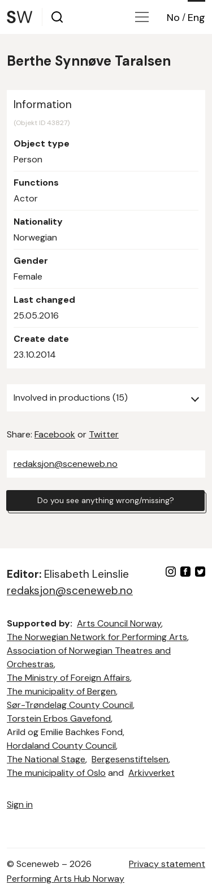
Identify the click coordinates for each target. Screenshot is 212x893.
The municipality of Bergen (61, 691)
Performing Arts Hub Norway (65, 879)
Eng (196, 17)
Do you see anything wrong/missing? (105, 500)
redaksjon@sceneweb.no (66, 464)
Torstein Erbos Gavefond (59, 718)
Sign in (20, 804)
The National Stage (46, 759)
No (173, 17)
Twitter (104, 434)
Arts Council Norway (119, 623)
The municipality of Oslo (56, 773)
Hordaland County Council (61, 746)
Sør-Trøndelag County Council (70, 705)
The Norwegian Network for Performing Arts (97, 637)
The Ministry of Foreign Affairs (68, 678)
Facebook (54, 434)
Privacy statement (167, 864)
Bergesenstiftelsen (130, 759)
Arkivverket (151, 773)
